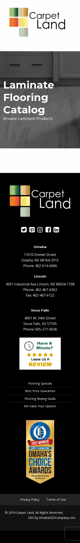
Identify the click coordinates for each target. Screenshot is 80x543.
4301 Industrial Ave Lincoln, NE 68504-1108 (40, 284)
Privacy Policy (29, 499)
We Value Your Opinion (40, 406)
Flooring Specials (40, 383)
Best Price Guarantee (40, 391)
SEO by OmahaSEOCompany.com (51, 518)
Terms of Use (56, 499)
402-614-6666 (46, 265)
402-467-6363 (46, 289)
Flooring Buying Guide (40, 399)
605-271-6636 (46, 329)
